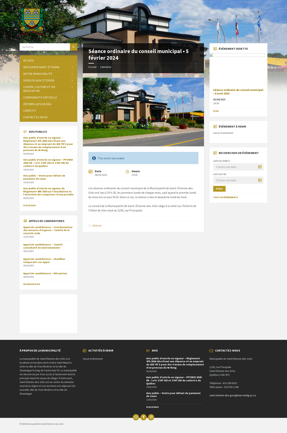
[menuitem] (48, 60)
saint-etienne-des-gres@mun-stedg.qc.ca (233, 395)
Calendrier (106, 67)
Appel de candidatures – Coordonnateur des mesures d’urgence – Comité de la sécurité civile (48, 230)
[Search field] (48, 47)
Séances (97, 225)
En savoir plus (31, 284)
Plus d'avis (29, 205)
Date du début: (222, 160)
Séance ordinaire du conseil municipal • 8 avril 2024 (238, 91)
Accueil (92, 67)
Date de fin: (220, 174)
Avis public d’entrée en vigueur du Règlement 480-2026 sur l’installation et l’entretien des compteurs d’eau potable (48, 191)
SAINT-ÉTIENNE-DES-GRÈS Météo (48, 312)
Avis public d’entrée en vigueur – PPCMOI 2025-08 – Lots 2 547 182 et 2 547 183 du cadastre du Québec (48, 163)
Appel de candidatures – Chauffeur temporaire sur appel (44, 260)
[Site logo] (32, 34)
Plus (216, 111)
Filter (219, 188)
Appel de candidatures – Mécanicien (45, 273)
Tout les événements (225, 197)
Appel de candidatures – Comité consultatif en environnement (43, 246)
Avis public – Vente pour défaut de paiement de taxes (44, 177)
